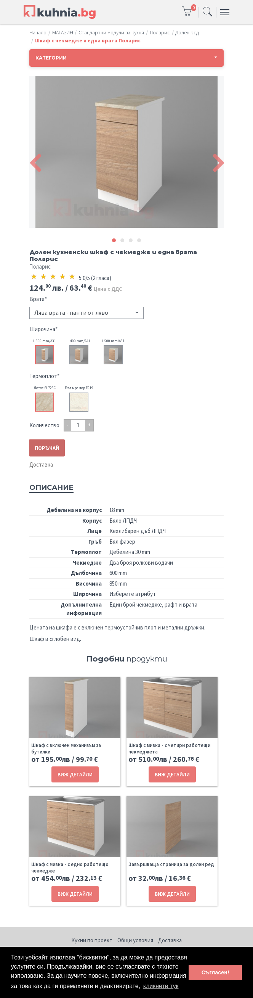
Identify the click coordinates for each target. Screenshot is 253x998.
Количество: (45, 425)
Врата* (38, 299)
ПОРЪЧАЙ (47, 447)
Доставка (41, 464)
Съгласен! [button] (215, 972)
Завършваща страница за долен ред (171, 864)
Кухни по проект (91, 940)
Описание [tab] (51, 487)
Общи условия (135, 940)
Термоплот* (44, 376)
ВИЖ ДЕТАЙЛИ (75, 774)
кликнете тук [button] (161, 986)
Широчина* (43, 329)
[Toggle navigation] (207, 12)
